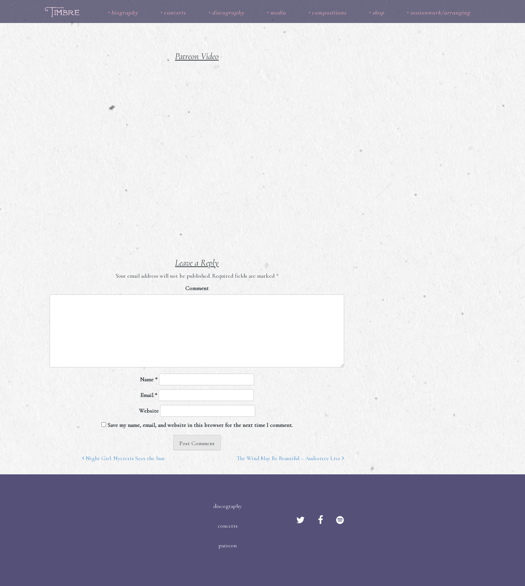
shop (379, 12)
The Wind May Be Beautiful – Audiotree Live (290, 458)
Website (149, 411)
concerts (175, 12)
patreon (227, 545)
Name (149, 379)
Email (148, 395)
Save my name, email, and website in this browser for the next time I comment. (200, 425)
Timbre (63, 12)
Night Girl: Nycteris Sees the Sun (123, 458)
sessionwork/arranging (441, 12)
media (278, 12)
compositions (329, 12)
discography (228, 12)
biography (125, 12)
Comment (197, 288)
